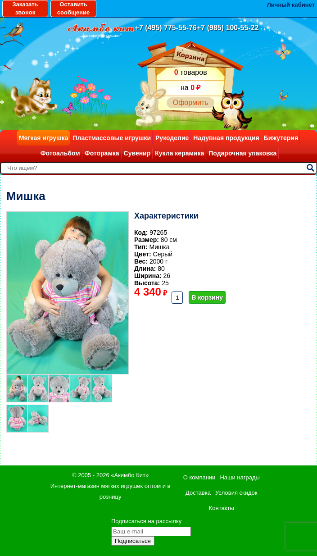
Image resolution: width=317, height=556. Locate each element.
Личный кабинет (291, 4)
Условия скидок (236, 492)
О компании (199, 477)
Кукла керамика (179, 153)
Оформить (190, 102)
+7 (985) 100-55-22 (227, 28)
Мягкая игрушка (43, 137)
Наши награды (239, 477)
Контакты (221, 508)
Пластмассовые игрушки (111, 137)
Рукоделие (172, 137)
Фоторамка (102, 153)
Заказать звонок (25, 8)
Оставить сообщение (73, 8)
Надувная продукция (226, 137)
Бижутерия (281, 137)
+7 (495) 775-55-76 (166, 28)
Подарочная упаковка (242, 153)
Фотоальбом (60, 153)
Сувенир (137, 153)
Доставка (198, 492)
